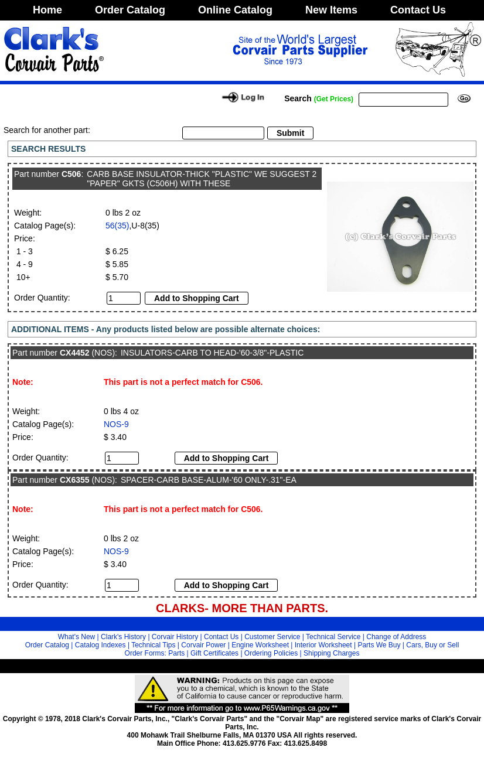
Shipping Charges (331, 653)
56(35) (117, 225)
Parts (176, 653)
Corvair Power (203, 645)
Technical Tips (153, 645)
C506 (71, 174)
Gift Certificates (214, 653)
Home (47, 10)
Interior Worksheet (323, 645)
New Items (331, 10)
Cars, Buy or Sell (432, 645)
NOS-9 (116, 424)
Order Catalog (130, 10)
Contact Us (418, 10)
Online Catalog (235, 10)
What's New (77, 637)
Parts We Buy (378, 645)
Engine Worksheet (260, 645)
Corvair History (175, 637)
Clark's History (123, 637)
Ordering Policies (271, 653)
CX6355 (75, 479)
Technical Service (333, 637)
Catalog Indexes (100, 645)
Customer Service (272, 637)
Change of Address (396, 637)
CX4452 (75, 352)
